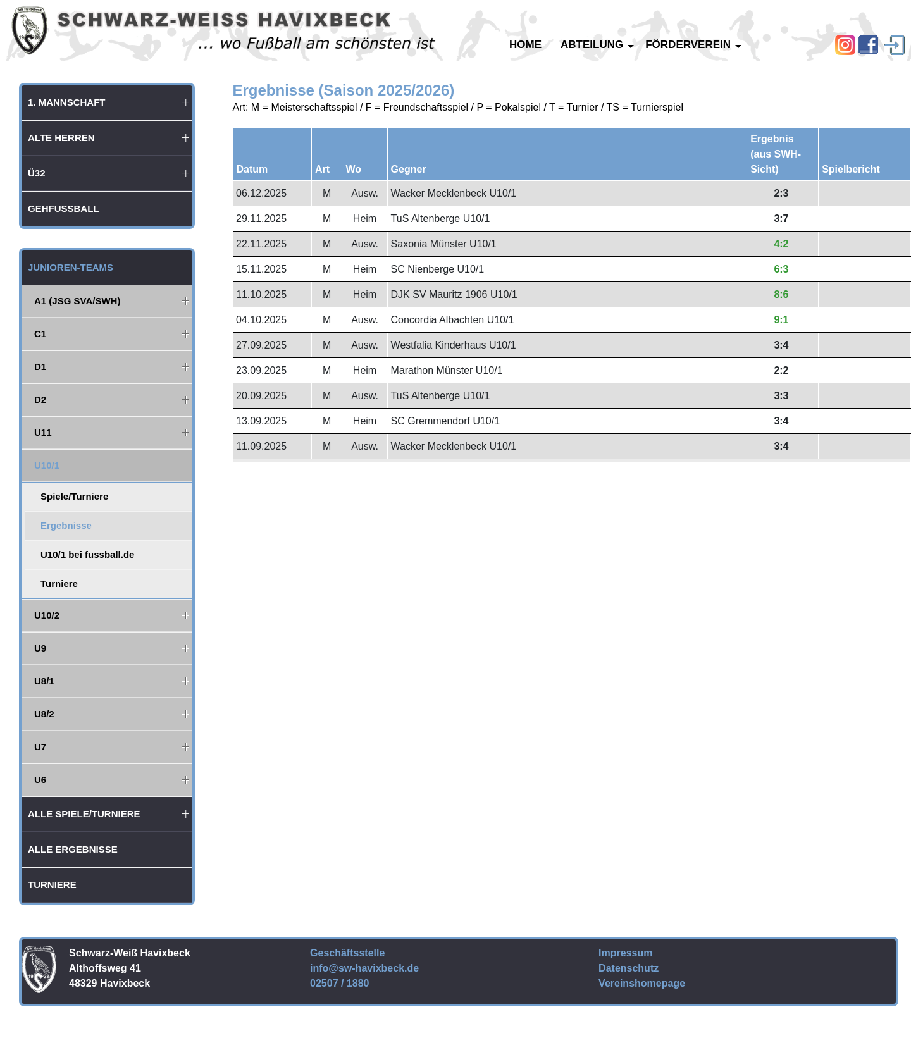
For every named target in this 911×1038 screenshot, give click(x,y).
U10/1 (46, 465)
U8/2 (44, 713)
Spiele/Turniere (74, 496)
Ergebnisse (66, 525)
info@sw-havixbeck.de (364, 968)
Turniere (59, 583)
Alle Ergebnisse (73, 849)
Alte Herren (61, 137)
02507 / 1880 (339, 983)
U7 (40, 746)
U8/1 (44, 681)
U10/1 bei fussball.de (87, 554)
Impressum (625, 953)
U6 (40, 779)
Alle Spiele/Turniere (84, 813)
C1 (40, 333)
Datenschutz (628, 968)
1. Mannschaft (67, 102)
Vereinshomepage (641, 983)
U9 (40, 648)
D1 (40, 366)
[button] (186, 102)
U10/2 (46, 615)
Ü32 (37, 173)
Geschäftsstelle (347, 953)
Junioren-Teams (70, 267)
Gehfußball (63, 208)
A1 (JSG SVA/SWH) (77, 300)
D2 (40, 399)
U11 (43, 432)
